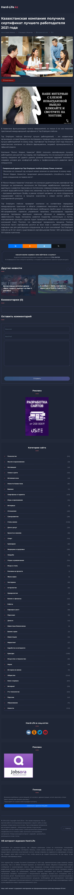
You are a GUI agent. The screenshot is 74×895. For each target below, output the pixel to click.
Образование (13, 703)
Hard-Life (9, 7)
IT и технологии (13, 692)
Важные (10, 489)
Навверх (67, 828)
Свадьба (11, 555)
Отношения (12, 511)
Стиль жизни (12, 522)
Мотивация (12, 467)
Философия (12, 577)
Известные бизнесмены (17, 626)
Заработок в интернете (16, 648)
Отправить (37, 378)
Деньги (10, 620)
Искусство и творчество (17, 659)
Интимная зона (13, 478)
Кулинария (12, 544)
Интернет (11, 686)
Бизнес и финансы (14, 598)
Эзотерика (12, 582)
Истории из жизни (14, 670)
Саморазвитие (13, 516)
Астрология (12, 587)
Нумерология (13, 593)
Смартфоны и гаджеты (16, 494)
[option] (18, 285)
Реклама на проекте (15, 571)
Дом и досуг (12, 527)
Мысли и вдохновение (16, 462)
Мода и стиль (13, 566)
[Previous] (68, 269)
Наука (10, 664)
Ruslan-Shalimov (10, 32)
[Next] (71, 269)
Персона (11, 697)
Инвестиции (12, 637)
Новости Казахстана (15, 483)
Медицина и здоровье (16, 549)
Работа (10, 604)
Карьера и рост (13, 609)
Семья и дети (13, 472)
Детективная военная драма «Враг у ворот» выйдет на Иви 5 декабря (17, 288)
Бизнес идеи (12, 631)
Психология (12, 456)
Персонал (11, 615)
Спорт (10, 538)
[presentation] (18, 371)
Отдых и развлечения (16, 560)
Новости (11, 708)
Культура (22, 32)
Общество (29, 32)
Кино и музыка (13, 681)
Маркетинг (12, 642)
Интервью (11, 505)
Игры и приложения (15, 500)
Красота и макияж (14, 533)
